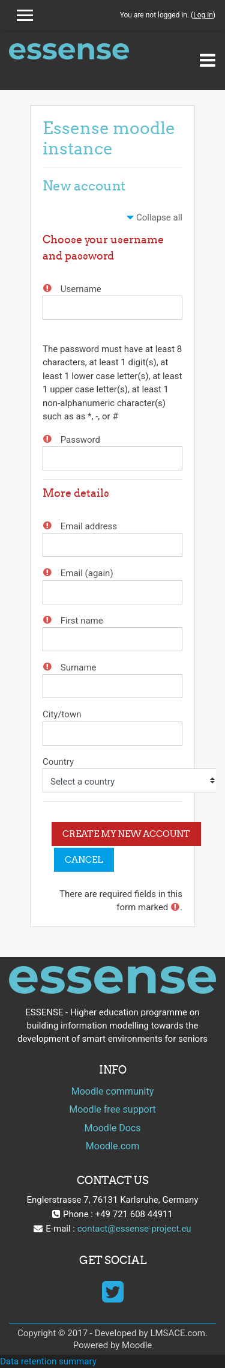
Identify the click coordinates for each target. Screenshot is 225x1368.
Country (58, 761)
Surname (79, 667)
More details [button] (76, 493)
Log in (203, 15)
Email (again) (87, 573)
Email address (89, 526)
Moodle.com (112, 1146)
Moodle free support (112, 1109)
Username (81, 289)
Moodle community (112, 1091)
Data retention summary (48, 1361)
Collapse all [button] (159, 217)
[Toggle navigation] (207, 60)
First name (82, 620)
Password (80, 439)
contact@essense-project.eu (134, 1228)
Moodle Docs (113, 1128)
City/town (62, 714)
